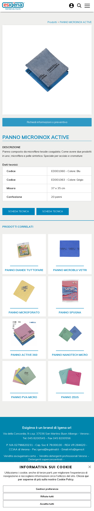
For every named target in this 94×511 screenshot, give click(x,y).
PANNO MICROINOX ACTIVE (76, 22)
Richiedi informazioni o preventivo (47, 122)
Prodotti (53, 22)
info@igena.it (76, 449)
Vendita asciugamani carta (20, 456)
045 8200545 (36, 438)
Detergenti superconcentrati (45, 459)
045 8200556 (62, 438)
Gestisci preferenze (47, 488)
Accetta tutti (47, 503)
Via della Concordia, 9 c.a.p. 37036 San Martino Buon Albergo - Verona (46, 433)
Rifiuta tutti (47, 496)
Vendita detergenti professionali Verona (63, 456)
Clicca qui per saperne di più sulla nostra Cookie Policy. (53, 477)
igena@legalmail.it (48, 449)
